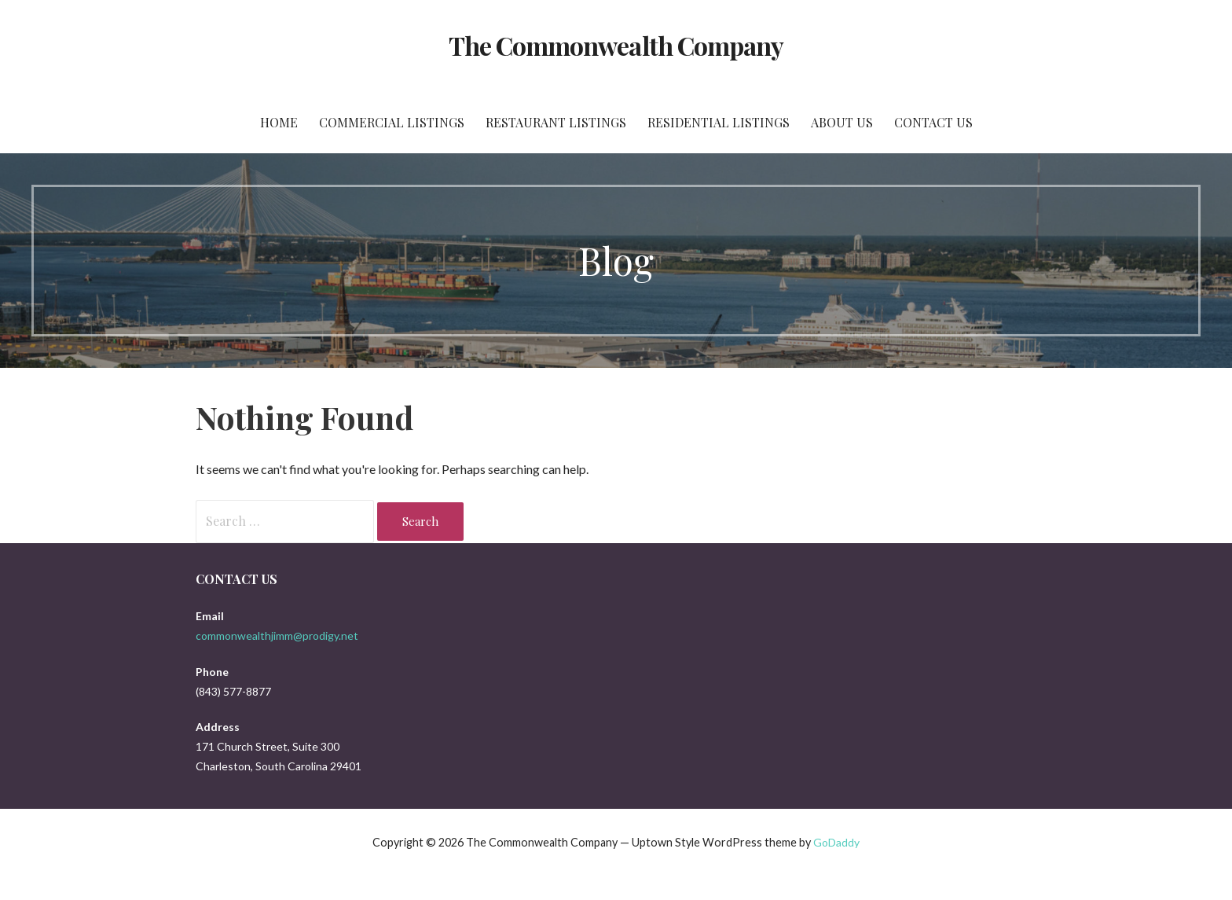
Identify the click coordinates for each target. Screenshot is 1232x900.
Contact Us (933, 122)
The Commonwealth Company (616, 45)
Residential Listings (718, 122)
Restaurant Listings (556, 122)
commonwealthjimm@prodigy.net (277, 635)
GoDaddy (836, 842)
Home (279, 122)
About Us (842, 122)
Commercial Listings (391, 122)
